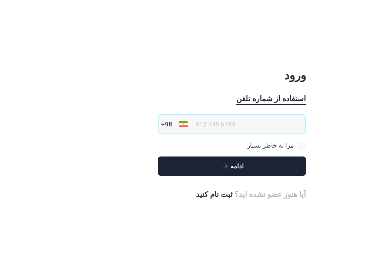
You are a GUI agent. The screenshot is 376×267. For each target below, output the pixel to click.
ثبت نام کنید (170, 194)
